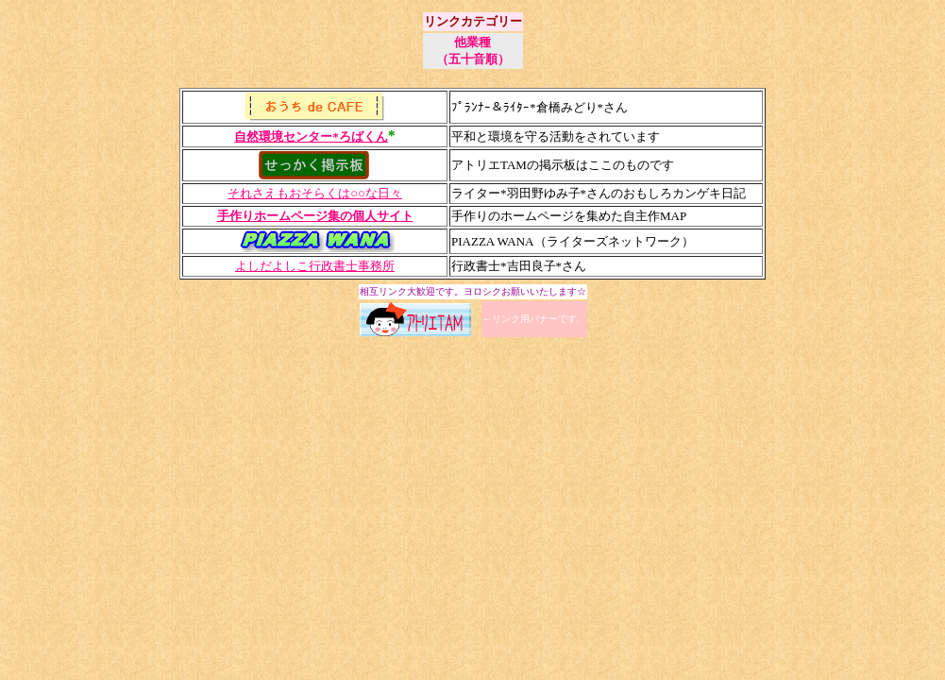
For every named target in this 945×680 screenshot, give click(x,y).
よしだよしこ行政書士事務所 (315, 266)
